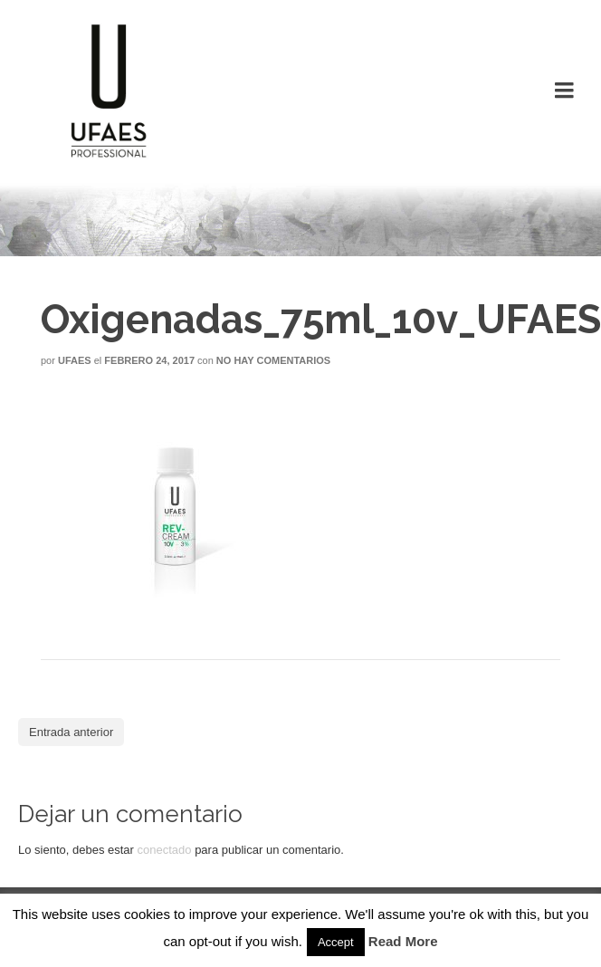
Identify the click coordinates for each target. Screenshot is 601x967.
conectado (165, 850)
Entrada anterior (71, 732)
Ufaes (74, 360)
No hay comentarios (273, 360)
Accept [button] (336, 942)
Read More (403, 941)
